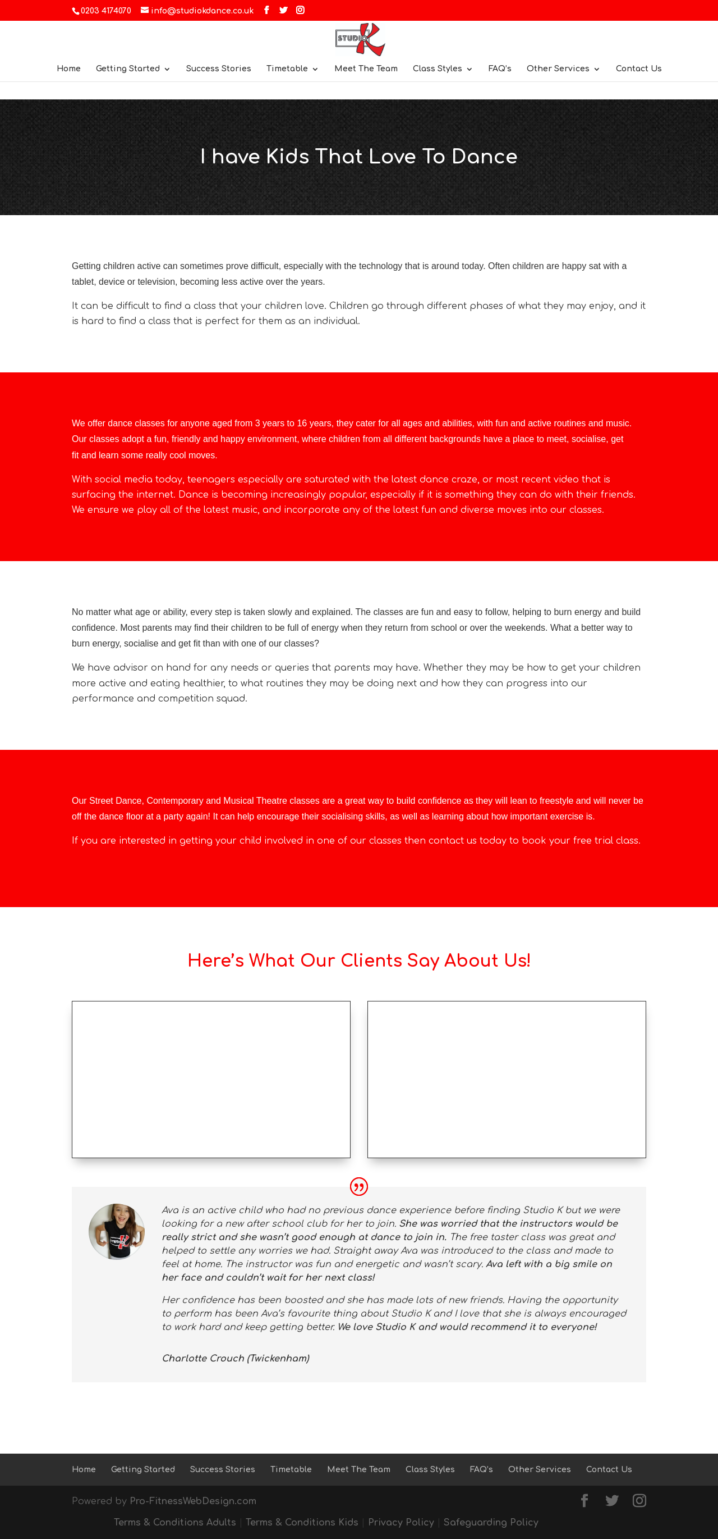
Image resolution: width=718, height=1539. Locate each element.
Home (69, 69)
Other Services (558, 69)
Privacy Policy (401, 1523)
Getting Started (128, 69)
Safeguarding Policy (491, 1523)
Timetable (287, 69)
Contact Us (639, 69)
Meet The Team (366, 69)
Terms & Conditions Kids (302, 1523)
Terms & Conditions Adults (175, 1523)
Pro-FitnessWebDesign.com (193, 1501)
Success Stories (218, 69)
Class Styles (437, 69)
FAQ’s (500, 69)
